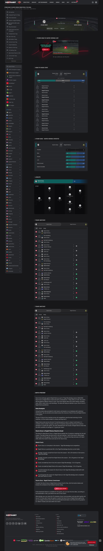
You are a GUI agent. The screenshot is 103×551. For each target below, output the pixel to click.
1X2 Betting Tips (11, 50)
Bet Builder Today (12, 39)
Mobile (57, 2)
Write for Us (60, 525)
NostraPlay (74, 2)
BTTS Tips (10, 58)
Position (39, 149)
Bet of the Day (11, 36)
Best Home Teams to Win (14, 53)
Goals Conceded (41, 166)
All (36, 228)
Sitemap (59, 531)
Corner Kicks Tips (12, 55)
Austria (11, 8)
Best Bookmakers (42, 2)
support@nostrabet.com (83, 525)
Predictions (26, 2)
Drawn (38, 156)
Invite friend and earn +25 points (13, 30)
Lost (38, 160)
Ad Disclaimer (60, 533)
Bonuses (34, 2)
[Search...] (93, 2)
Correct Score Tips (12, 42)
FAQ (58, 518)
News (63, 2)
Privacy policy (60, 529)
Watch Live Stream (61, 488)
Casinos (52, 2)
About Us (59, 523)
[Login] (96, 2)
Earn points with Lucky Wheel (13, 23)
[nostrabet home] (11, 515)
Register (46, 49)
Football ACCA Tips (12, 34)
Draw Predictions (12, 45)
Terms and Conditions (62, 527)
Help (68, 2)
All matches (10, 12)
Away (44, 228)
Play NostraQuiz (11, 27)
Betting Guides (39, 531)
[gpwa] (24, 540)
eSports (38, 529)
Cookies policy (75, 544)
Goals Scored (40, 163)
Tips (8, 8)
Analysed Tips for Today (13, 15)
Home (40, 228)
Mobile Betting (39, 527)
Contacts (59, 521)
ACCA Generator (11, 17)
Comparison (39, 523)
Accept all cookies (91, 542)
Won (38, 153)
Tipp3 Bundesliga (18, 8)
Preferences (91, 545)
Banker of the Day (12, 47)
